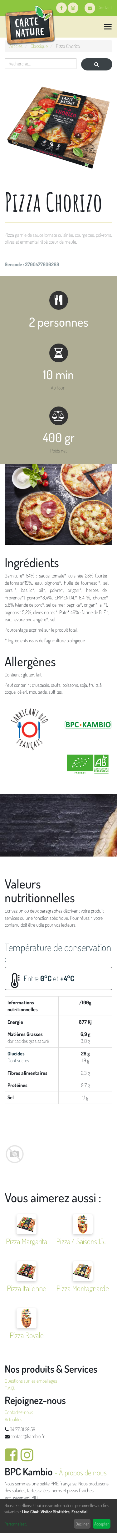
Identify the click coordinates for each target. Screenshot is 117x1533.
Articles (15, 46)
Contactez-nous (19, 1412)
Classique (39, 46)
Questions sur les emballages (31, 1381)
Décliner (82, 1523)
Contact (98, 7)
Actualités (13, 1419)
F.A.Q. (10, 1388)
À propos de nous (83, 1472)
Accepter (101, 1523)
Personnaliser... (15, 1523)
